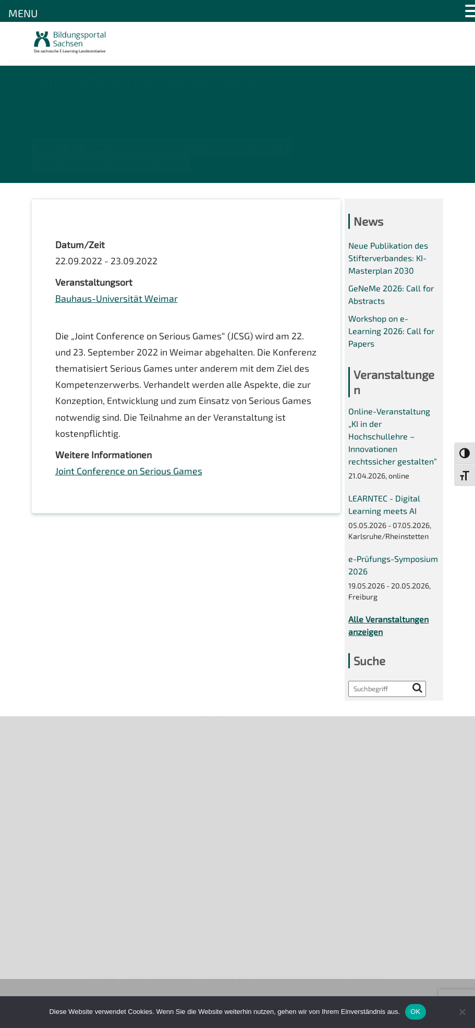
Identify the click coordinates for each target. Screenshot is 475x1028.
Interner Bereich (62, 843)
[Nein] (462, 1012)
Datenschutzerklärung (74, 825)
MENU (23, 13)
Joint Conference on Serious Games (128, 474)
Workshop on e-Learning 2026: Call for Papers (391, 332)
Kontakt (47, 789)
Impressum (53, 807)
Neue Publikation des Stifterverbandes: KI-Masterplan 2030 (388, 258)
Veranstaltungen (63, 771)
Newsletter (53, 753)
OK (415, 1011)
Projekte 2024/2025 (355, 916)
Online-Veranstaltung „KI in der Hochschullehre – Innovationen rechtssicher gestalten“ (392, 439)
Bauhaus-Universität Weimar (116, 299)
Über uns (49, 735)
